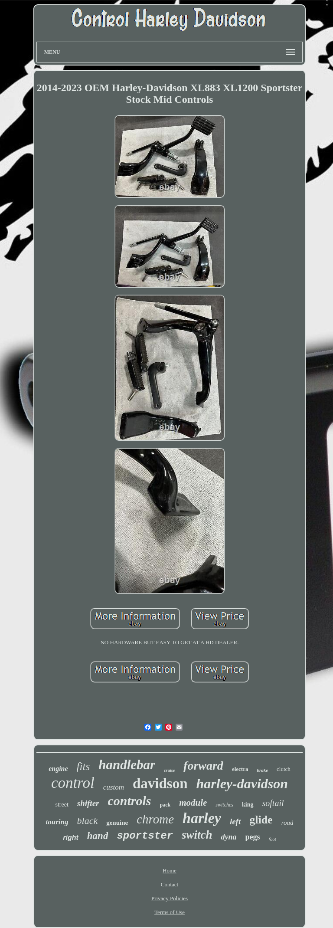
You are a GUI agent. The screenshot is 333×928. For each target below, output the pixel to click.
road (287, 822)
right (70, 837)
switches (224, 805)
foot (272, 839)
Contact (169, 884)
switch (197, 834)
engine (58, 768)
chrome (155, 819)
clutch (284, 769)
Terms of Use (169, 912)
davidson (160, 783)
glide (260, 819)
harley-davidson (242, 783)
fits (83, 766)
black (87, 820)
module (193, 802)
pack (165, 805)
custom (113, 787)
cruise (169, 770)
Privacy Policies (169, 898)
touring (57, 822)
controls (129, 801)
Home (169, 870)
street (61, 804)
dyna (229, 837)
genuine (117, 822)
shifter (88, 803)
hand (97, 835)
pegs (252, 837)
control (73, 782)
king (247, 804)
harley (202, 818)
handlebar (126, 764)
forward (203, 765)
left (235, 821)
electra (240, 769)
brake (262, 770)
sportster (145, 836)
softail (273, 803)
